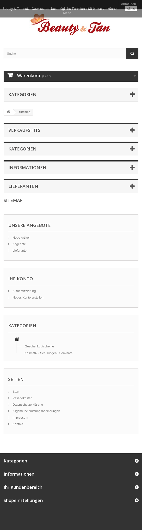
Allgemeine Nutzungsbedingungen (36, 411)
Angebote (19, 244)
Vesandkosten (22, 398)
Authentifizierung (24, 291)
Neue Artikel (21, 237)
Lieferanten (20, 250)
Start (15, 391)
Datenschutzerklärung (27, 404)
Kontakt (17, 424)
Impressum (20, 417)
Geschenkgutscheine (39, 346)
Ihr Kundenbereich (23, 487)
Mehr (67, 13)
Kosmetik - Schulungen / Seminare (49, 353)
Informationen (27, 167)
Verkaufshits (24, 130)
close (131, 9)
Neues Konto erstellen (27, 297)
